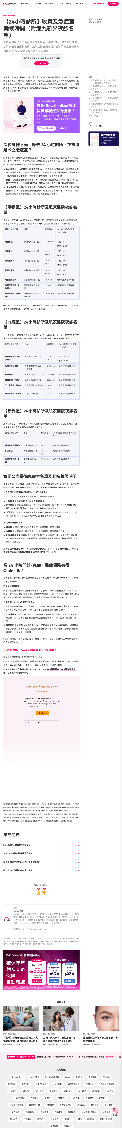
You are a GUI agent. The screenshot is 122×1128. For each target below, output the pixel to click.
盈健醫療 (86, 1044)
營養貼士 (48, 1098)
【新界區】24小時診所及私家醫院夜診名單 (103, 99)
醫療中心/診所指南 (86, 1119)
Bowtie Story (17, 1077)
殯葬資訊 (96, 1091)
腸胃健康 (106, 1112)
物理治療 (75, 1098)
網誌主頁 (24, 3)
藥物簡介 (13, 1119)
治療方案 (109, 1091)
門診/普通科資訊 (9, 16)
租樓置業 (81, 1105)
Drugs (67, 1077)
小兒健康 (53, 1091)
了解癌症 (106, 1077)
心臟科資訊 (68, 1091)
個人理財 (25, 1084)
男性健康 (89, 1098)
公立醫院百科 (73, 1084)
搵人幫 (68, 3)
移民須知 (94, 1105)
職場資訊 (44, 1112)
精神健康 (108, 1105)
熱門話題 (34, 1098)
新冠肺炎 (82, 1091)
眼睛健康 (50, 1105)
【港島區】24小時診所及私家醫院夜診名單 (103, 87)
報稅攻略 (12, 1091)
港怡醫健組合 (53, 669)
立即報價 (113, 4)
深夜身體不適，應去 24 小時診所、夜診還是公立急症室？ (102, 81)
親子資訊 (41, 1119)
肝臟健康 (58, 1112)
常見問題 (93, 116)
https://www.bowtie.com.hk (35, 929)
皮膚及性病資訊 (16, 1105)
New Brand (9, 4)
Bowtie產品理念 (52, 1077)
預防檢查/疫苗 (106, 1119)
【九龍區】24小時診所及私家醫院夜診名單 (103, 93)
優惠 (61, 3)
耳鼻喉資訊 (30, 1112)
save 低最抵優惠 (46, 128)
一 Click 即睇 (41, 63)
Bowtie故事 (34, 1077)
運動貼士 (68, 1119)
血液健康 (27, 1119)
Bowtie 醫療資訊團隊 (51, 1044)
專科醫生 (39, 1091)
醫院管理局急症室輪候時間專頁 (17, 552)
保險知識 (12, 1084)
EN (82, 3)
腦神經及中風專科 (89, 1112)
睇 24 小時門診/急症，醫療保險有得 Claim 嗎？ (102, 111)
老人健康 (15, 1112)
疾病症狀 (102, 1098)
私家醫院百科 (65, 1105)
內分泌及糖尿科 (41, 1084)
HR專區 (79, 1077)
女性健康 (26, 1091)
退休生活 (54, 1119)
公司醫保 (58, 1084)
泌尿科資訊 (20, 1098)
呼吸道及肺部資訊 (106, 1084)
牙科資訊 (62, 1098)
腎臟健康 (72, 1112)
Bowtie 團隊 (97, 19)
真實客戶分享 (34, 1105)
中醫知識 (92, 1077)
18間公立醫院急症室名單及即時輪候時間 (103, 105)
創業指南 (89, 1084)
